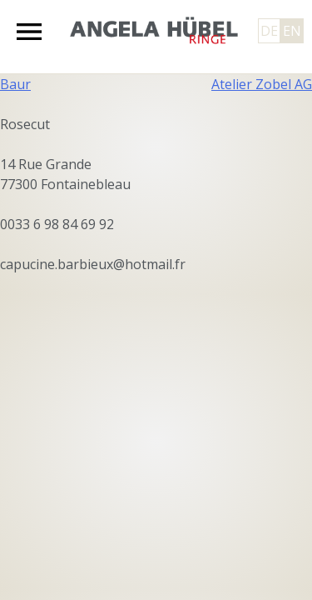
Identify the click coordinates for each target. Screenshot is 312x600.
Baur (15, 84)
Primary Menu (29, 31)
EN (292, 31)
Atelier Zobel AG (261, 84)
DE (269, 31)
